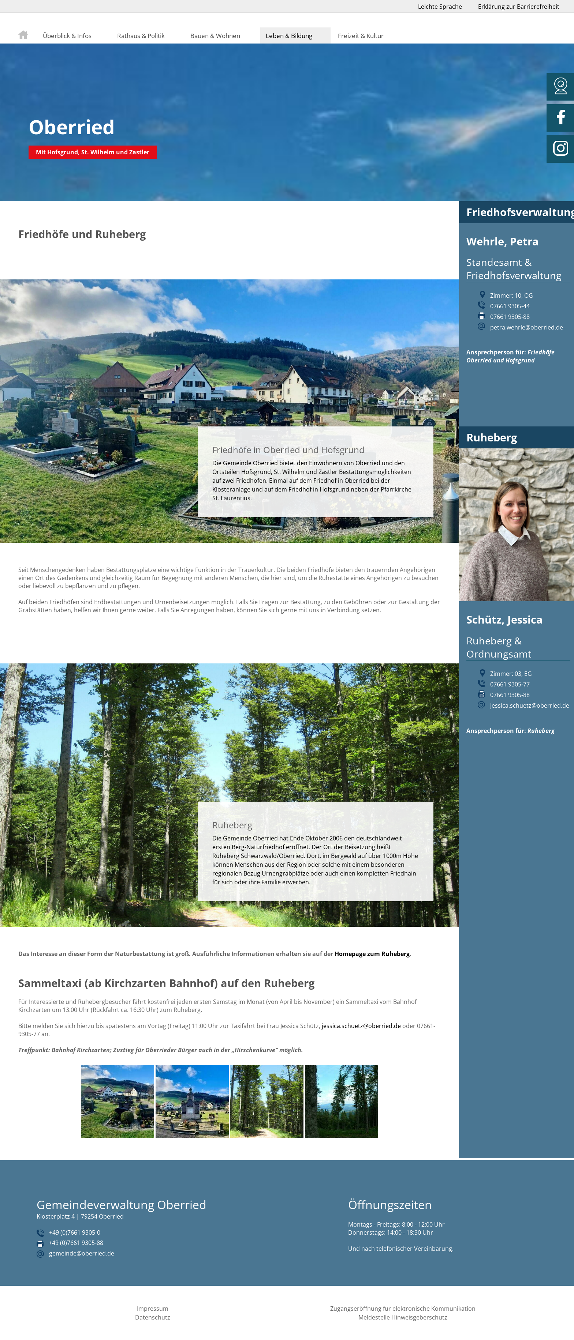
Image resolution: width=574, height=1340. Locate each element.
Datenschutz (152, 1317)
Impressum (152, 1309)
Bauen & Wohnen (215, 35)
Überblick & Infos (67, 35)
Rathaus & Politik (141, 35)
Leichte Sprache (440, 7)
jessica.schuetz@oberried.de (361, 1026)
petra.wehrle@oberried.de (526, 327)
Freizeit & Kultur (361, 35)
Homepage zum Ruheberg (372, 954)
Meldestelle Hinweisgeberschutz (402, 1317)
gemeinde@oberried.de (81, 1253)
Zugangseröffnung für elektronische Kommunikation (403, 1309)
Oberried (72, 126)
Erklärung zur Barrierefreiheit (518, 7)
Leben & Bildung (289, 35)
